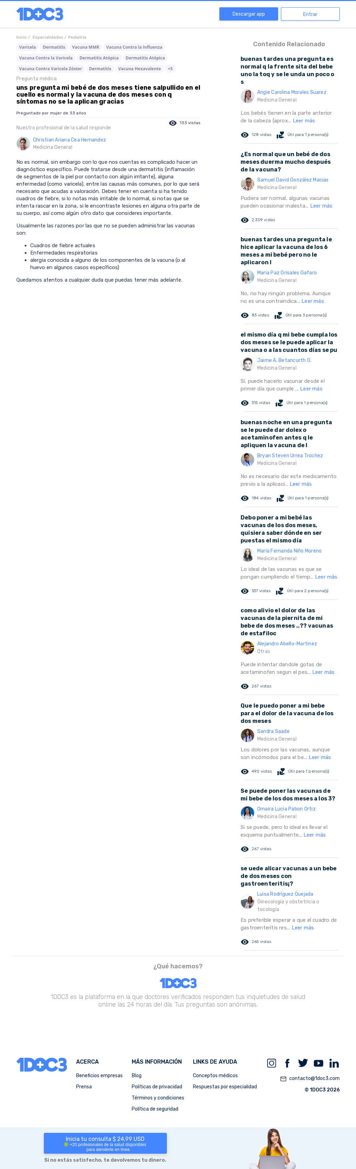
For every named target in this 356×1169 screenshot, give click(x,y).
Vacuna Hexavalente (139, 69)
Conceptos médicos (215, 1076)
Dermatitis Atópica (99, 58)
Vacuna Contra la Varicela (46, 58)
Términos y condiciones (158, 1098)
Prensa (84, 1087)
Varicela (27, 47)
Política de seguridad (155, 1109)
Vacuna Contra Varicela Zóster (50, 69)
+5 (170, 69)
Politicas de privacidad (157, 1087)
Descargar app (249, 14)
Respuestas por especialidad (225, 1087)
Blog (136, 1076)
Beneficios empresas (99, 1076)
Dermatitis (54, 47)
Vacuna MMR (85, 47)
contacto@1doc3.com (310, 1078)
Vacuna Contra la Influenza (134, 47)
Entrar (310, 14)
